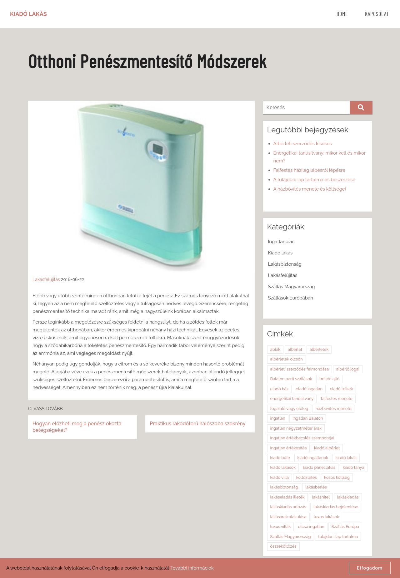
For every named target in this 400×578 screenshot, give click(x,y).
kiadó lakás (346, 457)
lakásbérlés (316, 487)
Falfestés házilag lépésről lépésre (309, 170)
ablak (275, 349)
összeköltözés (283, 546)
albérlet (295, 349)
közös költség (337, 477)
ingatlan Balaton (307, 418)
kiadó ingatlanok (313, 457)
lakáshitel (321, 497)
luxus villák (280, 526)
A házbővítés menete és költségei (309, 189)
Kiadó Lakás (28, 14)
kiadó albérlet (327, 448)
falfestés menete (336, 398)
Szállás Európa (345, 526)
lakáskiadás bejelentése (335, 506)
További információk (192, 568)
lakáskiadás (348, 497)
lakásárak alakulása (288, 516)
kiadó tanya (353, 467)
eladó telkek (341, 388)
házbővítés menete (333, 408)
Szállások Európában (290, 298)
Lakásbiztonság (285, 264)
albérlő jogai (347, 369)
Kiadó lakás (280, 253)
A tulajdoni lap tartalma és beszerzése (314, 179)
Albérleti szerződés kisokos (302, 143)
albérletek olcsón (286, 359)
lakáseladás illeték (287, 497)
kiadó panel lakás (319, 467)
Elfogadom (369, 567)
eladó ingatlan (309, 388)
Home (342, 14)
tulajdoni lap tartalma (338, 536)
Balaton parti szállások (291, 378)
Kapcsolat (377, 14)
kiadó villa (279, 477)
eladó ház (279, 388)
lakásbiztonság (284, 487)
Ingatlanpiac (281, 241)
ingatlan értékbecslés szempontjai (302, 438)
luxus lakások (326, 516)
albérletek (319, 349)
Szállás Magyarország (291, 286)
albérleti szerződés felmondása (299, 369)
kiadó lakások (283, 467)
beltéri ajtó (329, 378)
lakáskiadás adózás (288, 506)
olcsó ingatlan (311, 526)
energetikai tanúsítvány (292, 398)
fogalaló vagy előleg (289, 408)
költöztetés (306, 477)
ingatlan (277, 418)
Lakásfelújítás (46, 279)
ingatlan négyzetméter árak (296, 428)
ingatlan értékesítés (288, 448)
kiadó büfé (280, 457)
